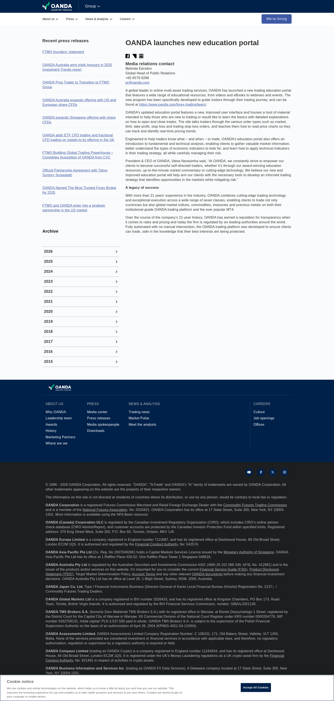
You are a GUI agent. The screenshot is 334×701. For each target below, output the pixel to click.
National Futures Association (105, 510)
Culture (259, 412)
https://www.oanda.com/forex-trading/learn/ (172, 104)
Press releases (98, 418)
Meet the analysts (142, 424)
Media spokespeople (103, 424)
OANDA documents (207, 574)
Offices (258, 424)
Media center (97, 412)
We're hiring (276, 19)
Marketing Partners (60, 437)
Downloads (95, 431)
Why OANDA (56, 412)
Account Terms (143, 574)
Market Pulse (139, 418)
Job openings (263, 418)
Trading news (139, 412)
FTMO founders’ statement (63, 52)
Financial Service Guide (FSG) (223, 569)
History (51, 431)
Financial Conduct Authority (156, 544)
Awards (51, 424)
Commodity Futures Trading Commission (255, 505)
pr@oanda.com (137, 82)
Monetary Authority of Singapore (249, 552)
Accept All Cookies (256, 687)
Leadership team (59, 418)
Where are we (57, 443)
